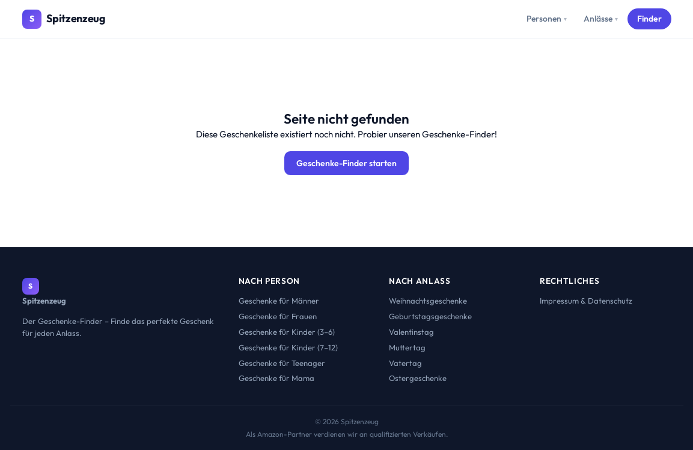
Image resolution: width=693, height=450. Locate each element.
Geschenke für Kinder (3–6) (287, 332)
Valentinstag (411, 332)
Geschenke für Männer (279, 300)
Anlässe (601, 18)
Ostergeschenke (418, 378)
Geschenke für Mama (276, 378)
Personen (547, 18)
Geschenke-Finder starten (346, 163)
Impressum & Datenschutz (586, 300)
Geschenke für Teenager (282, 363)
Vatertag (405, 363)
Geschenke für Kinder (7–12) (288, 347)
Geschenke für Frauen (278, 316)
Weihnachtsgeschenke (428, 300)
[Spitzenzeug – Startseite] (64, 19)
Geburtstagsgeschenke (430, 316)
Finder (649, 18)
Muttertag (407, 347)
